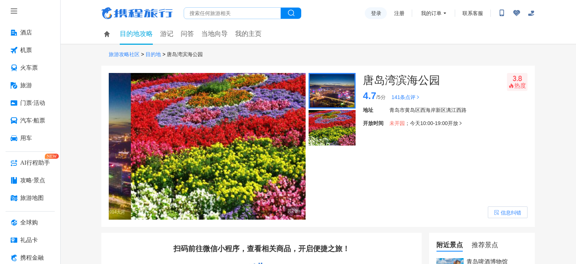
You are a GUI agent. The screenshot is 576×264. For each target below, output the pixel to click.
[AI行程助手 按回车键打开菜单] (30, 162)
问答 (187, 33)
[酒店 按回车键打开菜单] (30, 32)
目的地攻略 (136, 33)
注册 (399, 13)
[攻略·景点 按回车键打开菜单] (30, 180)
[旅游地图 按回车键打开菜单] (30, 198)
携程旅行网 (137, 13)
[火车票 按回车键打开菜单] (30, 68)
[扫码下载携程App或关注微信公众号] (501, 13)
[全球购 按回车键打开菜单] (30, 222)
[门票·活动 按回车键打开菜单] (30, 103)
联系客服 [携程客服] (472, 13)
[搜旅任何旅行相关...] (232, 13)
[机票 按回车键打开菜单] (30, 50)
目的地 (153, 54)
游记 (166, 33)
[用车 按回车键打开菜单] (30, 138)
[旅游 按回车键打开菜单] (30, 85)
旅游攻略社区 (124, 54)
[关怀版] (531, 13)
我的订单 (431, 13)
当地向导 (214, 33)
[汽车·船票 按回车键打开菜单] (30, 120)
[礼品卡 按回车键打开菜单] (30, 240)
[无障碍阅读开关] (516, 13)
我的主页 (248, 33)
